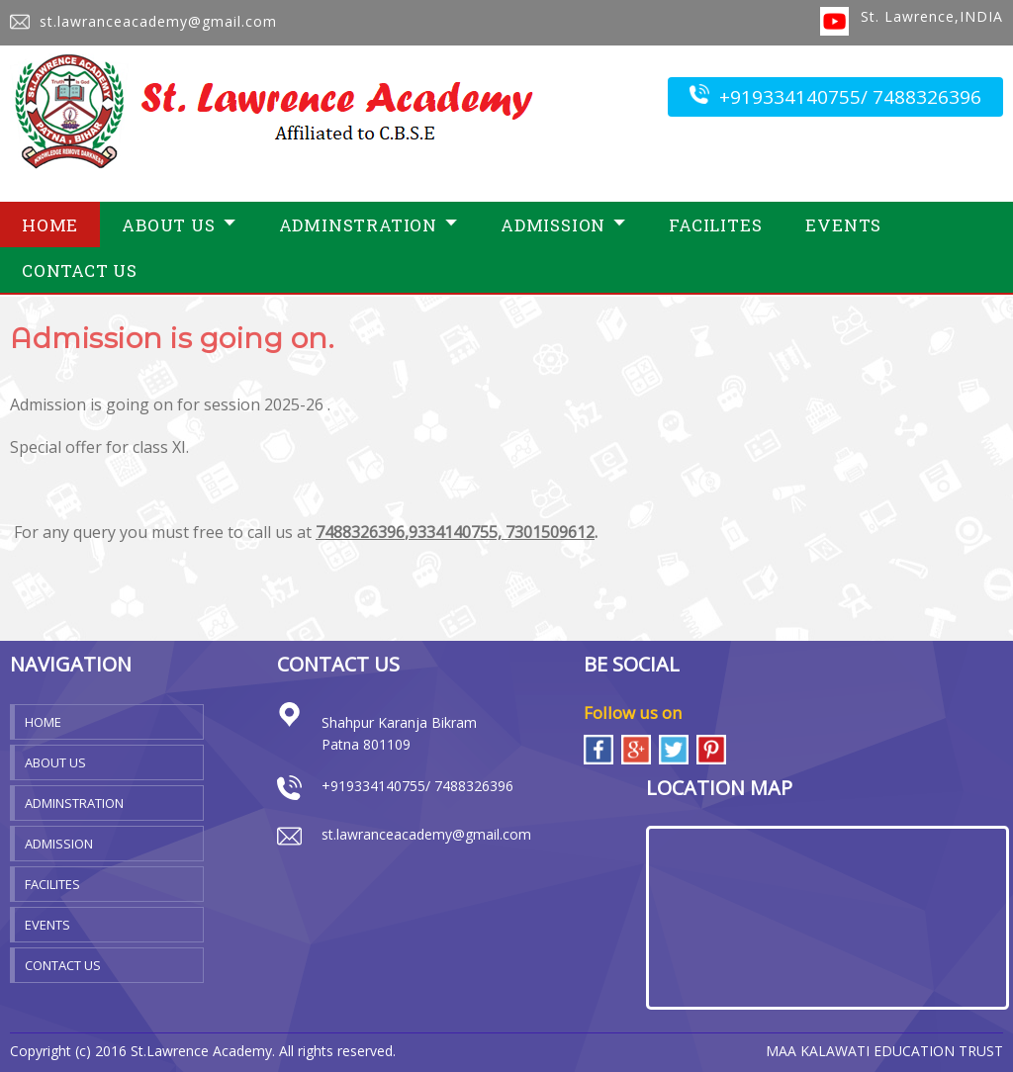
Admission (563, 225)
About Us (178, 225)
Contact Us (80, 270)
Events (843, 225)
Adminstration (368, 225)
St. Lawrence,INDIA (932, 16)
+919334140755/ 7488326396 (835, 97)
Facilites (715, 225)
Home (50, 225)
